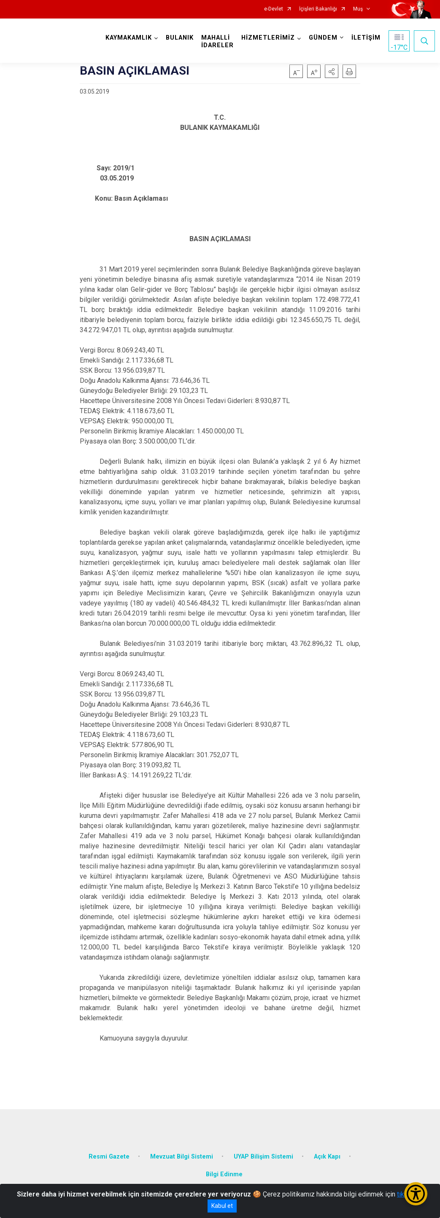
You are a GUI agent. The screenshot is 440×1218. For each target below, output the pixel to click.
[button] (331, 71)
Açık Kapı (327, 1156)
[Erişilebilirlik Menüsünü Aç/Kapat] (415, 1193)
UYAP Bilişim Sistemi (263, 1156)
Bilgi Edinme (224, 1174)
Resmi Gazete (109, 1156)
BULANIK (180, 37)
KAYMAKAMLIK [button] (128, 37)
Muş (358, 9)
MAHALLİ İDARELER (217, 41)
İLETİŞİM (366, 37)
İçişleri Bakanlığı (318, 9)
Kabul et (222, 1205)
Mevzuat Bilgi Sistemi (181, 1156)
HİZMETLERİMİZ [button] (268, 37)
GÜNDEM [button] (323, 37)
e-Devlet (273, 9)
